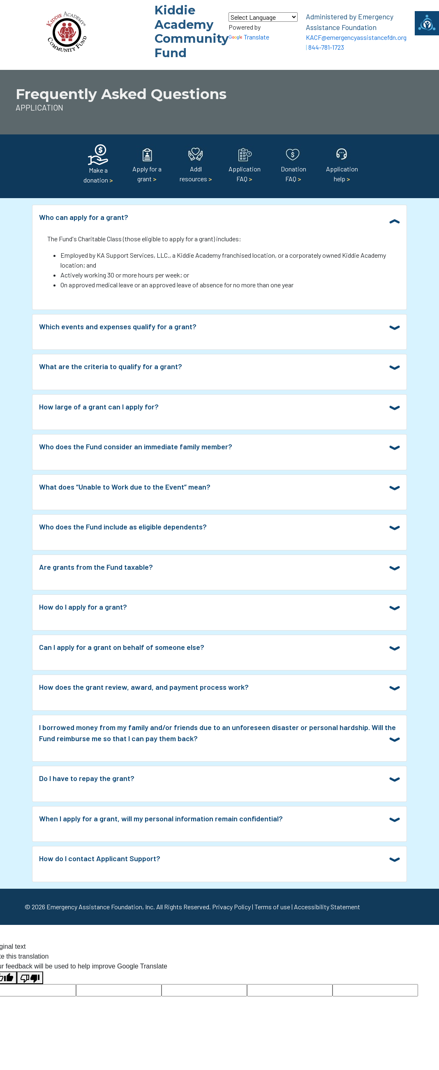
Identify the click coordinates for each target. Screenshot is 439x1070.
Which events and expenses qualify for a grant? (117, 326)
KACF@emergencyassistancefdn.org (356, 37)
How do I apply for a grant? (83, 606)
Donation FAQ (293, 166)
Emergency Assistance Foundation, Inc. (100, 907)
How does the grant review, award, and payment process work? (144, 686)
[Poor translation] (30, 977)
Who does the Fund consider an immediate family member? (135, 446)
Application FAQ (245, 166)
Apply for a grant (147, 166)
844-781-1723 (326, 47)
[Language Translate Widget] (263, 17)
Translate (249, 37)
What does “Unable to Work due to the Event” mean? (124, 486)
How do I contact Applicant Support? (99, 858)
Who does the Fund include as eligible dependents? (123, 526)
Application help (342, 166)
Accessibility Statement (327, 907)
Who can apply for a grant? (83, 217)
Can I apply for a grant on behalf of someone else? (121, 647)
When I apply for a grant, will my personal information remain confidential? (161, 818)
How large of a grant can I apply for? (99, 406)
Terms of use (272, 907)
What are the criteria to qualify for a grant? (110, 366)
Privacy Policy (231, 907)
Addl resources (196, 166)
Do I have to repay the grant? (86, 778)
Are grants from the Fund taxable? (96, 566)
